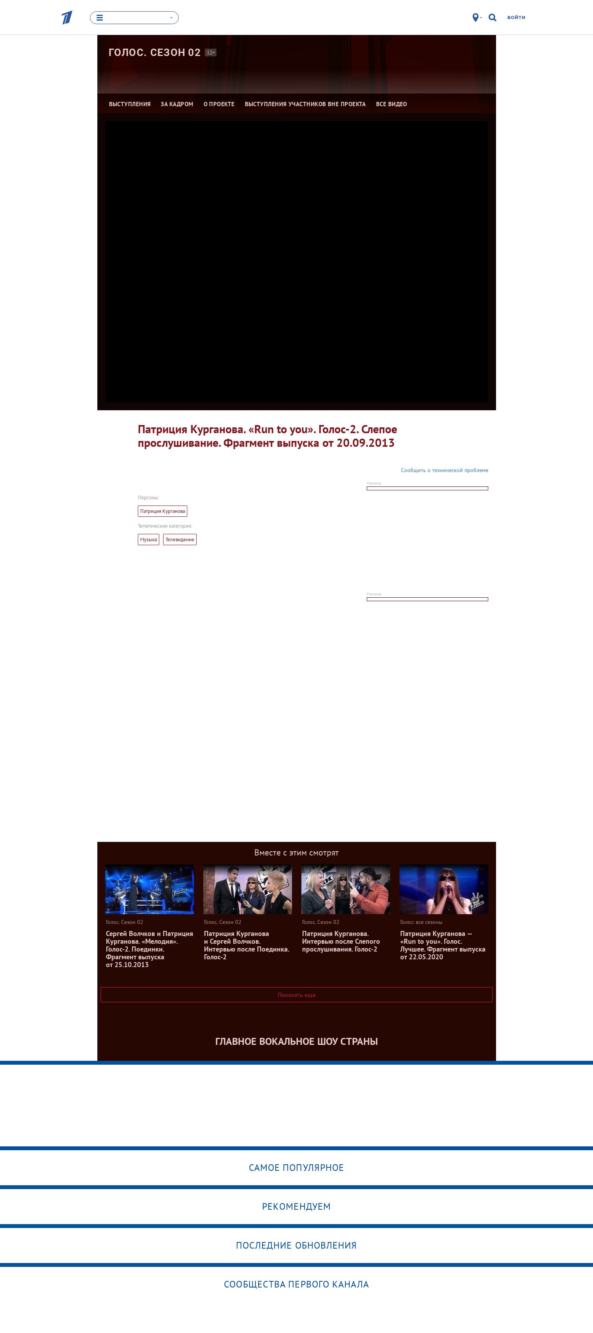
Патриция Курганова (162, 511)
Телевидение (179, 539)
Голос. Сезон (155, 52)
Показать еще (297, 995)
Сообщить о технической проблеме (444, 470)
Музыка (148, 539)
